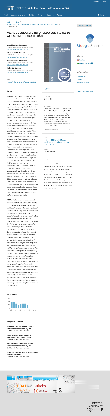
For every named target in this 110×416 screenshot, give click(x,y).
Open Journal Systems (85, 91)
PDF (48, 89)
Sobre (40, 15)
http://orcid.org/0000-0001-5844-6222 (17, 65)
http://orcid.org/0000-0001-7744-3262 (17, 49)
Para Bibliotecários (83, 82)
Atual (6, 15)
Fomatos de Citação (51, 130)
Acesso (59, 15)
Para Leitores (81, 76)
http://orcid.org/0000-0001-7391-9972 (17, 57)
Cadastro (50, 15)
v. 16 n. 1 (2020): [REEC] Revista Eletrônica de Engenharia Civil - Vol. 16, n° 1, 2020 (32, 24)
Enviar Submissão (85, 25)
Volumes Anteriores (18, 15)
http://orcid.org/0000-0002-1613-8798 (17, 72)
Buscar (101, 15)
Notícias (31, 15)
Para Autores (81, 79)
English (82, 60)
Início (9, 22)
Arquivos (16, 22)
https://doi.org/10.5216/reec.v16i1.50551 (22, 82)
